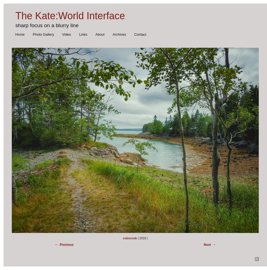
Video (66, 34)
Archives (119, 34)
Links (83, 34)
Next (207, 245)
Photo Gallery (43, 34)
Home (20, 34)
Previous (67, 245)
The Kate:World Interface (70, 15)
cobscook (130, 238)
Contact (140, 34)
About (100, 34)
